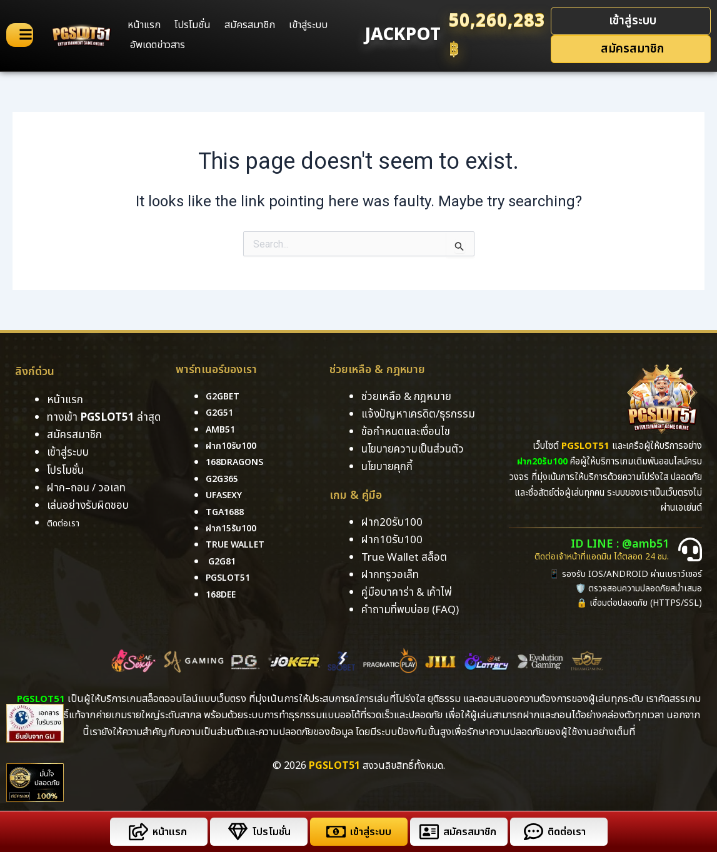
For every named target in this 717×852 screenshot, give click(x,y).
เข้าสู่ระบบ (308, 25)
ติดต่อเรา (67, 523)
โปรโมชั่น (192, 25)
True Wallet (239, 545)
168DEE (222, 594)
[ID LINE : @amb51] (690, 549)
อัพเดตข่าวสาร (157, 45)
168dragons (238, 462)
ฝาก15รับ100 (234, 528)
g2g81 (223, 561)
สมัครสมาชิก (249, 25)
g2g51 (221, 413)
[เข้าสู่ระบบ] (333, 831)
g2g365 (224, 478)
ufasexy (227, 495)
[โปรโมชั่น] (235, 831)
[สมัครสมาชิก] (426, 831)
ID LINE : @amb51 (626, 544)
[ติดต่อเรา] (531, 831)
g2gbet (224, 396)
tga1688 (227, 511)
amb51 (222, 429)
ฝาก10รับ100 (234, 445)
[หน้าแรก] (136, 831)
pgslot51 (231, 578)
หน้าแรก (144, 25)
